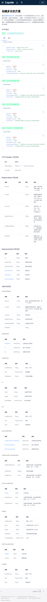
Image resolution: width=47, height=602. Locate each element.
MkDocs (8, 600)
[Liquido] (17, 2)
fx (5, 347)
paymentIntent (9, 270)
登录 (42, 2)
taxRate (7, 553)
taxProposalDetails (10, 448)
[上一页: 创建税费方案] (10, 591)
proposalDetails (9, 278)
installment (7, 343)
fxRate (6, 492)
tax (5, 351)
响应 (9, 38)
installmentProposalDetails (12, 440)
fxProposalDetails (9, 444)
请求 (4, 38)
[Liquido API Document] (9, 3)
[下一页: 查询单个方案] (36, 591)
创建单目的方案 (9, 16)
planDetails (8, 274)
